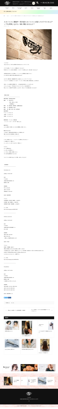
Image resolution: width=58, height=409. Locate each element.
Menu (13, 8)
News (51, 8)
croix (13, 302)
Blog (44, 8)
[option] (12, 381)
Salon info (19, 8)
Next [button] (55, 381)
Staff (25, 8)
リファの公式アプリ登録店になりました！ (33, 381)
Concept (7, 8)
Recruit (38, 8)
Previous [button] (2, 381)
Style (32, 8)
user (9, 302)
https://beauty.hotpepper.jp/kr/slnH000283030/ (11, 259)
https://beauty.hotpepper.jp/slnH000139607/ (11, 209)
